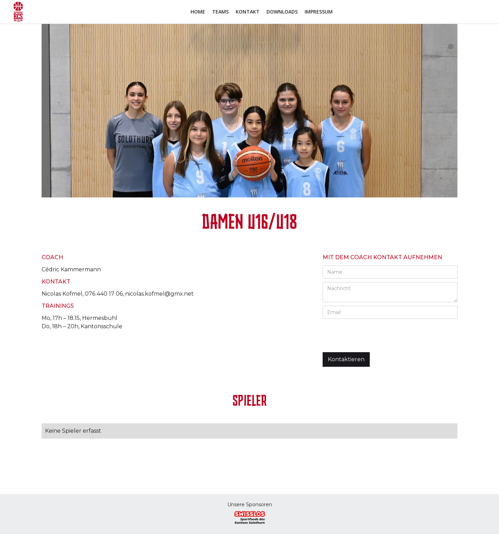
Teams (220, 11)
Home (198, 11)
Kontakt (248, 11)
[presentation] (375, 335)
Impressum (319, 11)
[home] (18, 12)
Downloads (282, 11)
